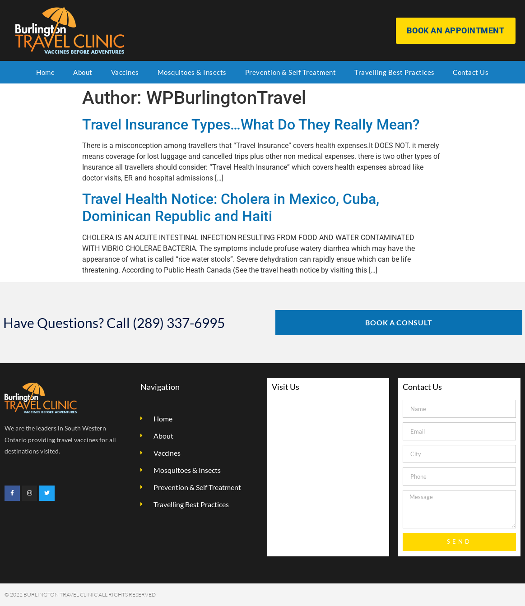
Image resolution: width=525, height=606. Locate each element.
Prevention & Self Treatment (290, 72)
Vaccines (125, 72)
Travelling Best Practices (394, 72)
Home (45, 72)
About (83, 72)
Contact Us (470, 72)
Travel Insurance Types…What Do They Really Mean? (251, 124)
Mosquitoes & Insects (192, 72)
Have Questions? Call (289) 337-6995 (114, 323)
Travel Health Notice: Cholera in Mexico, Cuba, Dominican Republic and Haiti (230, 207)
